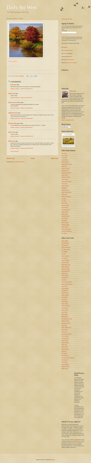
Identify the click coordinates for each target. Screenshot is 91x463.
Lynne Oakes (65, 308)
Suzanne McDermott (66, 231)
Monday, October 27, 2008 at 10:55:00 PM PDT (22, 136)
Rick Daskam (65, 218)
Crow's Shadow (65, 256)
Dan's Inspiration (66, 260)
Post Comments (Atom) (19, 161)
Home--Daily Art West (67, 19)
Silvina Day (64, 344)
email (82, 414)
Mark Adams (65, 203)
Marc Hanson (65, 310)
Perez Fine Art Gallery (71, 62)
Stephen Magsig (65, 224)
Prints (65, 53)
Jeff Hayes (64, 188)
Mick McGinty (65, 207)
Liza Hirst (64, 199)
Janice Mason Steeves (67, 284)
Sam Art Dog (65, 340)
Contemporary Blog (68, 50)
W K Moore (64, 233)
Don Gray (12, 93)
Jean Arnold (64, 286)
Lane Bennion (65, 297)
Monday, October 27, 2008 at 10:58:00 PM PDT (22, 148)
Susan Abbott (65, 227)
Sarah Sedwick (65, 342)
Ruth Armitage (65, 336)
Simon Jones (65, 347)
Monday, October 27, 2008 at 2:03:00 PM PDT (22, 118)
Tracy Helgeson (65, 364)
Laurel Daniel (65, 301)
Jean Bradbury (65, 288)
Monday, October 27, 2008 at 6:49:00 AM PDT (22, 88)
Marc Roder (64, 312)
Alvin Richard (65, 245)
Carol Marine (65, 160)
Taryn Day (64, 351)
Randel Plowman (66, 216)
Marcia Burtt (64, 314)
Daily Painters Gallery (67, 164)
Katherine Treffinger (66, 196)
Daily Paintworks (70, 59)
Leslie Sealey (65, 303)
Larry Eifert (64, 299)
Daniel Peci (64, 166)
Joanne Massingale (15, 123)
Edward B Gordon (66, 177)
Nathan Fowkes (65, 321)
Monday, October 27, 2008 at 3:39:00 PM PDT (22, 127)
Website (65, 47)
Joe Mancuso (65, 290)
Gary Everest (65, 277)
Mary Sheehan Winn (15, 102)
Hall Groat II (64, 183)
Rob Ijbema (64, 220)
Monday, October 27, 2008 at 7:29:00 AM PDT (22, 97)
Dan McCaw (65, 258)
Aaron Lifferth (65, 241)
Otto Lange (64, 325)
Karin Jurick (64, 194)
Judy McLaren (65, 292)
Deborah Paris (13, 112)
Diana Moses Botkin (66, 172)
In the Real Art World (67, 282)
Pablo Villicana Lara (66, 327)
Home (33, 158)
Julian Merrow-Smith (66, 192)
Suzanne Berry (65, 349)
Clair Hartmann (65, 162)
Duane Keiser (65, 175)
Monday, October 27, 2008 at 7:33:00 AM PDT (22, 108)
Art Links (64, 254)
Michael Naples (65, 205)
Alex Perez (64, 153)
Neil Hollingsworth (66, 209)
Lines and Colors (66, 305)
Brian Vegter (65, 155)
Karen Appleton (65, 295)
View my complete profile (68, 120)
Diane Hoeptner (65, 266)
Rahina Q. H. (65, 331)
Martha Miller (65, 316)
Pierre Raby (64, 329)
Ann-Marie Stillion (66, 249)
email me (64, 38)
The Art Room (65, 355)
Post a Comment (15, 151)
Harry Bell (64, 280)
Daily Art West (22, 7)
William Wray (65, 368)
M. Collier (64, 201)
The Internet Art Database (68, 357)
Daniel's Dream (65, 262)
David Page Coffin (66, 264)
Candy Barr (64, 157)
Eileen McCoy (65, 179)
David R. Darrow (66, 168)
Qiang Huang (65, 211)
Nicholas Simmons (66, 323)
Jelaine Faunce (65, 190)
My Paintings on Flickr (67, 318)
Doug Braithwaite (66, 271)
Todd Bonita (64, 362)
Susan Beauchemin (66, 229)
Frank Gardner (65, 275)
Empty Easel (65, 273)
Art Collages (65, 251)
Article (70, 56)
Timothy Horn (65, 360)
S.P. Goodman (65, 338)
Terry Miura (64, 353)
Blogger (53, 459)
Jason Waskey (65, 185)
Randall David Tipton (67, 334)
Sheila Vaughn (65, 222)
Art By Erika (13, 84)
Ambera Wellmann (66, 247)
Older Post (54, 158)
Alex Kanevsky (65, 243)
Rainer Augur (65, 214)
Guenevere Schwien (66, 181)
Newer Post (11, 158)
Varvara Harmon (66, 366)
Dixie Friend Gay (66, 269)
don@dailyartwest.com (76, 441)
